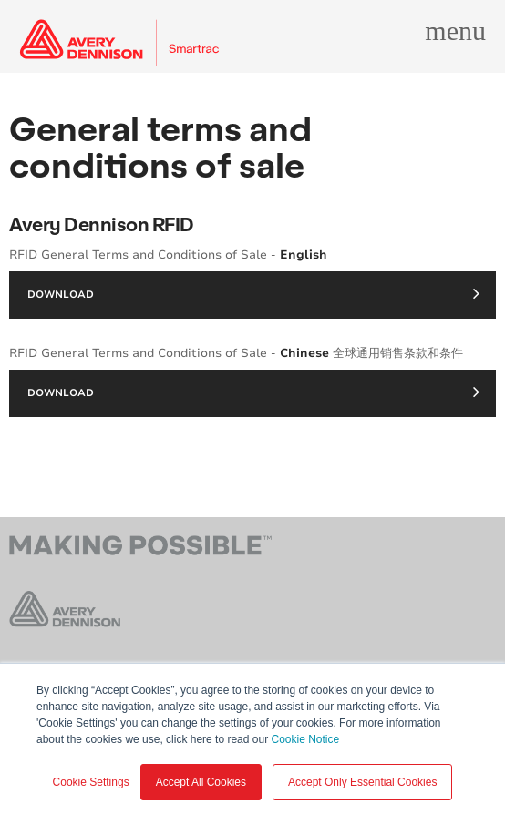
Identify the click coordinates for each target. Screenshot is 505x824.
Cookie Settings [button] (91, 782)
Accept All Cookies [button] (201, 782)
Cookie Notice (305, 739)
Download (253, 293)
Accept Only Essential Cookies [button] (362, 782)
